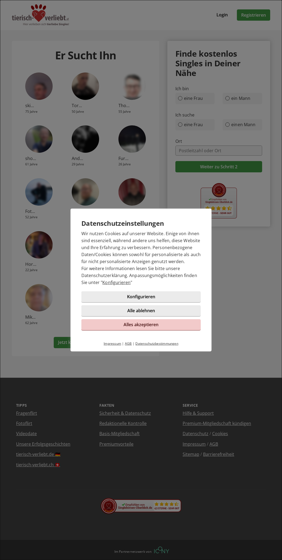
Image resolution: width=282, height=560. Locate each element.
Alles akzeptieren (141, 325)
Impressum (112, 343)
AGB (128, 343)
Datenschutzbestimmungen (156, 343)
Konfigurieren (116, 282)
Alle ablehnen (141, 311)
